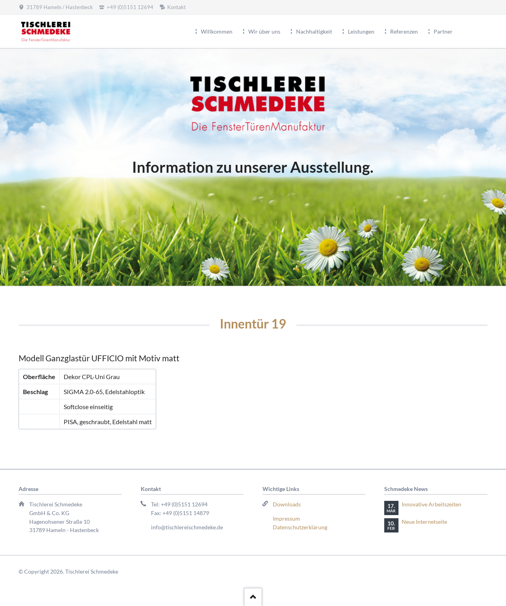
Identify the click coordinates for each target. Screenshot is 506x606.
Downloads (287, 504)
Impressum (286, 518)
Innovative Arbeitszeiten (431, 504)
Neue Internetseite (424, 521)
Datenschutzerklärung (300, 527)
